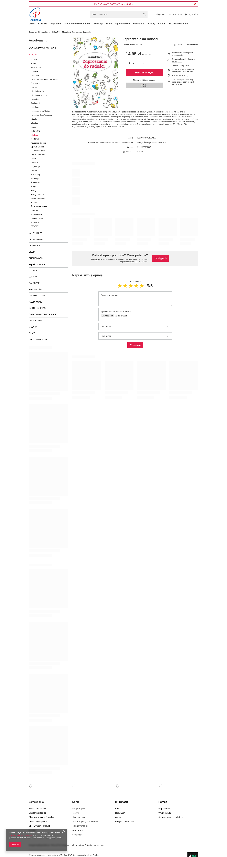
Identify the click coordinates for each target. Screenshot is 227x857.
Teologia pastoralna (38, 195)
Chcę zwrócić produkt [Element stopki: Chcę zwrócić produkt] (38, 821)
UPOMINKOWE (36, 239)
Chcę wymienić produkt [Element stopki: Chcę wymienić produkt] (39, 826)
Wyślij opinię (135, 345)
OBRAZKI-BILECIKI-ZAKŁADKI (43, 314)
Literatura (34, 123)
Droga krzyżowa (37, 218)
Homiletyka (35, 99)
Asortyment (37, 40)
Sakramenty (35, 175)
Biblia (109, 23)
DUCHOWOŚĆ (36, 258)
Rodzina (34, 171)
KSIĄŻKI (56, 32)
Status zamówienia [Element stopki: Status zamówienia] (37, 808)
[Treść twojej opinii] (135, 298)
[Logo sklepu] (36, 14)
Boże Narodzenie (178, 23)
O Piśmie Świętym (38, 151)
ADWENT (35, 226)
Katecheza (35, 107)
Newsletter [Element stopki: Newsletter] (77, 835)
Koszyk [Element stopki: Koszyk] (75, 813)
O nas (32, 23)
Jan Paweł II (35, 103)
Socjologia (35, 179)
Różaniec (34, 210)
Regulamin (56, 23)
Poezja (33, 159)
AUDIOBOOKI (35, 320)
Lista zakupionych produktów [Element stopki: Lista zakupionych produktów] (85, 821)
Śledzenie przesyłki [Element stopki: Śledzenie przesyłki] (37, 813)
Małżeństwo (35, 131)
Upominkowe (122, 23)
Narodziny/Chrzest (38, 198)
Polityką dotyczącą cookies (20, 835)
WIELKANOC (36, 222)
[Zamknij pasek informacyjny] (195, 4)
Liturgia (34, 119)
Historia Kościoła (37, 91)
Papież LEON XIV (37, 264)
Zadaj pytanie (160, 258)
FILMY (32, 333)
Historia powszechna (39, 95)
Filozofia (34, 87)
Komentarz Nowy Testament (41, 111)
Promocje (98, 23)
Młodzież (65, 32)
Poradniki (34, 163)
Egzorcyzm (35, 83)
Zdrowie (34, 203)
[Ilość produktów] (131, 63)
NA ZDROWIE (35, 302)
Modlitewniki (35, 139)
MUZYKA (33, 327)
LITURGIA (33, 270)
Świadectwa (35, 183)
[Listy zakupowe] (174, 14)
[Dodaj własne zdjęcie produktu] (120, 315)
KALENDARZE (35, 233)
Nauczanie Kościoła (38, 143)
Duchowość (35, 75)
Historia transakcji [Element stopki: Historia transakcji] (80, 826)
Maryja (33, 127)
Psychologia (35, 167)
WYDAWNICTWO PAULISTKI (42, 48)
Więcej (161, 142)
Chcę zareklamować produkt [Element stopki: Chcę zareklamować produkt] (41, 817)
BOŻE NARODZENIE (38, 339)
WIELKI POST (36, 214)
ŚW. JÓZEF (34, 283)
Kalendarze (139, 23)
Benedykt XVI (36, 68)
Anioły (151, 23)
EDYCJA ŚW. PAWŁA (146, 138)
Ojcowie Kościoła (37, 147)
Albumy (34, 60)
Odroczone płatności (180, 79)
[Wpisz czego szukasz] (119, 14)
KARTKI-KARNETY (37, 308)
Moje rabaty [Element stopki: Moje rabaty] (77, 830)
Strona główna (44, 32)
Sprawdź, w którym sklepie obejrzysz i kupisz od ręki (183, 70)
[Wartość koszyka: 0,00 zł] (191, 14)
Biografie (34, 71)
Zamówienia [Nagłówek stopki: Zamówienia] (36, 801)
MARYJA (33, 277)
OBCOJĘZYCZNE (37, 295)
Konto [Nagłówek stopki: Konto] (76, 801)
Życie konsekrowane (39, 206)
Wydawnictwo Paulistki (77, 23)
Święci (33, 187)
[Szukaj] (144, 14)
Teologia (34, 191)
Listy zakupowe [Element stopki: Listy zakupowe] (79, 817)
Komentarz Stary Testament (41, 115)
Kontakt (42, 23)
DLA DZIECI (34, 245)
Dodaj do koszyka (144, 72)
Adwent (162, 23)
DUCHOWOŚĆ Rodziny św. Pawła (44, 79)
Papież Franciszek (38, 155)
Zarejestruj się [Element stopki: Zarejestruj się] (78, 808)
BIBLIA (32, 252)
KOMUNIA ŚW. (35, 289)
